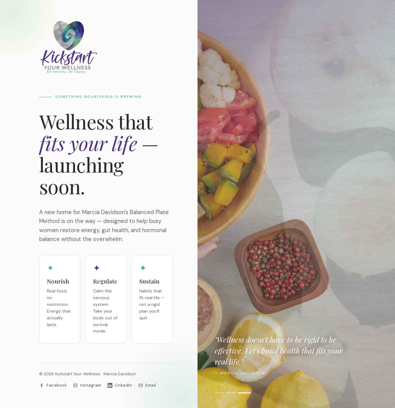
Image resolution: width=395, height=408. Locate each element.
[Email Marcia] (147, 385)
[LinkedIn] (119, 385)
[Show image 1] (219, 392)
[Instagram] (87, 385)
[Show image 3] (246, 392)
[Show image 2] (232, 392)
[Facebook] (53, 385)
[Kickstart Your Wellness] (106, 47)
